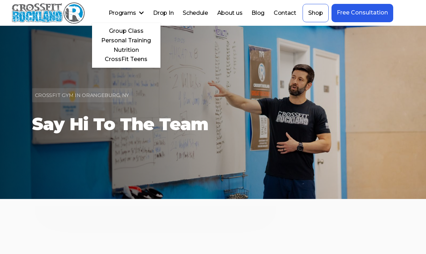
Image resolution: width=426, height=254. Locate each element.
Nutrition (126, 50)
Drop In (163, 13)
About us (229, 13)
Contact (285, 13)
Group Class (126, 31)
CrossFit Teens (126, 59)
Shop (315, 13)
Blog (257, 13)
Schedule (195, 13)
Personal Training (126, 40)
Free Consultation (362, 12)
